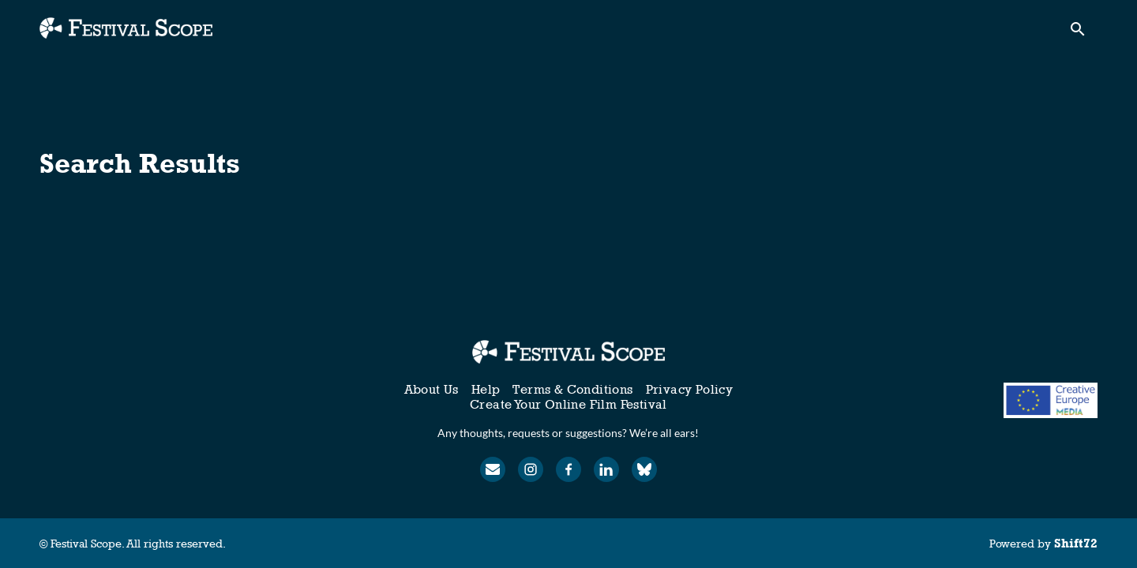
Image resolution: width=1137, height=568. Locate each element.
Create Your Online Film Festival (568, 404)
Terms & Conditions (572, 389)
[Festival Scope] (568, 352)
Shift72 (1076, 543)
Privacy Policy (690, 389)
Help (486, 389)
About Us (431, 389)
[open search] (1083, 33)
